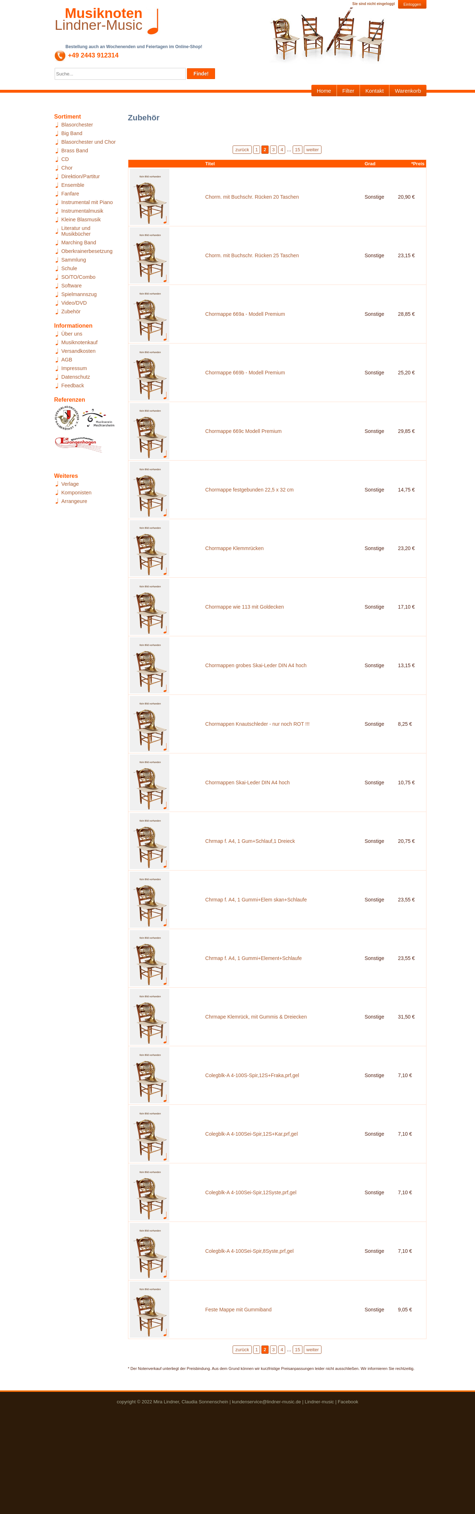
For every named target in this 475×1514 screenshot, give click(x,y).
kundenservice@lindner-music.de (266, 1509)
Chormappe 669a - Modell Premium (245, 328)
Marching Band (78, 242)
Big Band (71, 133)
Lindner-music (319, 1509)
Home (324, 91)
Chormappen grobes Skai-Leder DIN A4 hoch (256, 711)
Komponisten (76, 492)
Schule (69, 268)
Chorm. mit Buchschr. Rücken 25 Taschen (252, 264)
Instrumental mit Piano (87, 202)
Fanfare (70, 194)
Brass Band (74, 150)
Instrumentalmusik (82, 211)
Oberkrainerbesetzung (87, 251)
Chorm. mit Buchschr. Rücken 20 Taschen (252, 200)
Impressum (74, 368)
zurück (242, 149)
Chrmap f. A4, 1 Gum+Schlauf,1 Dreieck (250, 903)
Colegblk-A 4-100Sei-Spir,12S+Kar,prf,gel (251, 1223)
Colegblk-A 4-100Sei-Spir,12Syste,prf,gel (251, 1287)
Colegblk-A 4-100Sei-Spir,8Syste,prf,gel (249, 1351)
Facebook (348, 1509)
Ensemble (73, 185)
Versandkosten (78, 351)
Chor (67, 168)
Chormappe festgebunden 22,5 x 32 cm (249, 519)
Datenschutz (75, 377)
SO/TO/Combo (78, 277)
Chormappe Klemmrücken (234, 583)
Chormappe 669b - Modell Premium (245, 391)
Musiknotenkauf (79, 342)
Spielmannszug (79, 294)
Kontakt (374, 91)
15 (297, 149)
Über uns (71, 334)
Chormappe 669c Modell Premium (243, 455)
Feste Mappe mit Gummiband (238, 1415)
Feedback (72, 385)
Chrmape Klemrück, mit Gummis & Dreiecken (256, 1095)
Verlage (70, 484)
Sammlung (73, 260)
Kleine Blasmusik (81, 219)
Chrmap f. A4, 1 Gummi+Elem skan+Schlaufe (256, 967)
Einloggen (412, 4)
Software (71, 286)
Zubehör (71, 311)
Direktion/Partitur (80, 176)
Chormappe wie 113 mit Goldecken (244, 647)
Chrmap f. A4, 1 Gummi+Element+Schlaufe (253, 1031)
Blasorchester (77, 125)
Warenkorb (408, 91)
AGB (66, 360)
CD (65, 159)
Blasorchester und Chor (88, 142)
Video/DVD (74, 303)
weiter (312, 149)
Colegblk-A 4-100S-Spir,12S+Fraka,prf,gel (252, 1159)
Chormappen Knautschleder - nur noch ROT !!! (257, 775)
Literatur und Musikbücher (76, 231)
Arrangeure (74, 501)
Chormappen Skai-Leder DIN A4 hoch (247, 839)
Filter (348, 91)
